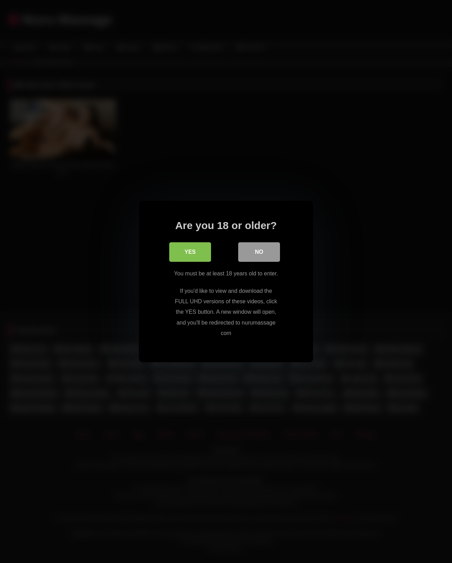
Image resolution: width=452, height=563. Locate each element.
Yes (190, 252)
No (259, 252)
